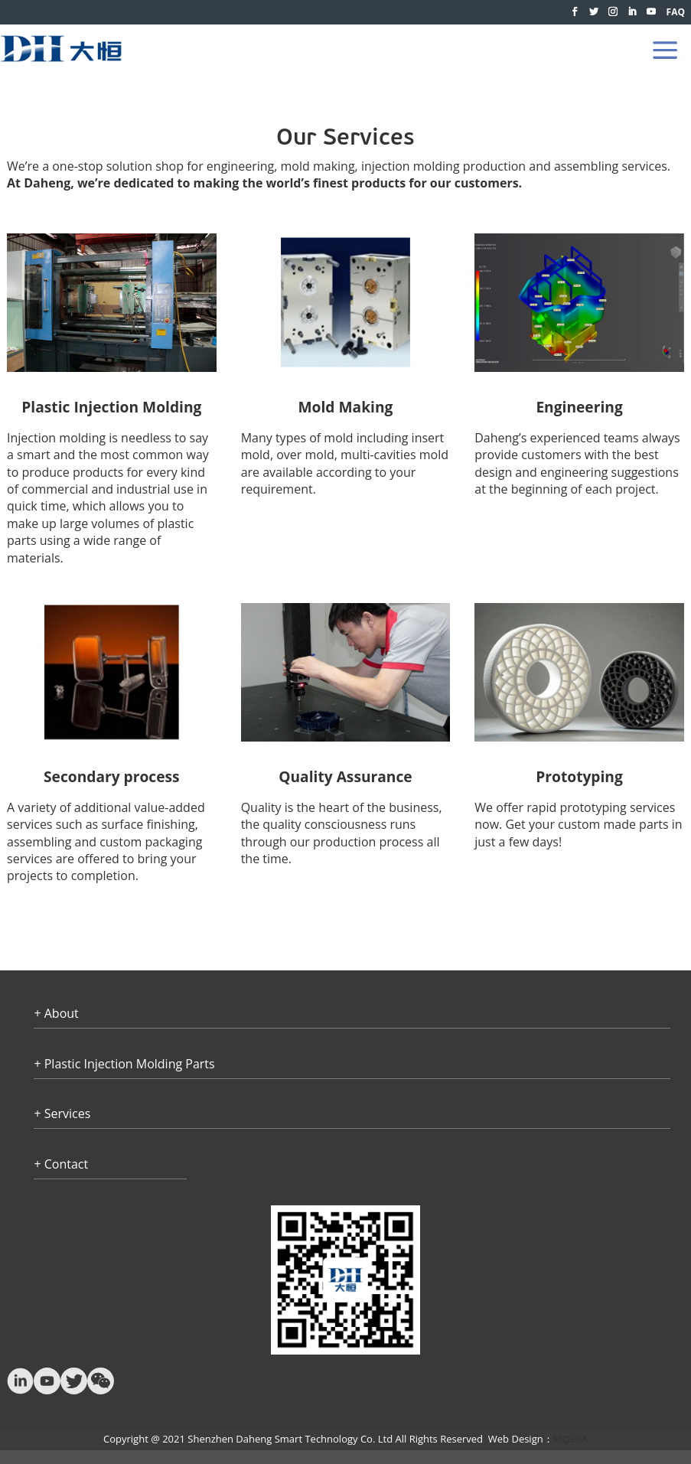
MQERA (570, 1439)
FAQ (676, 11)
